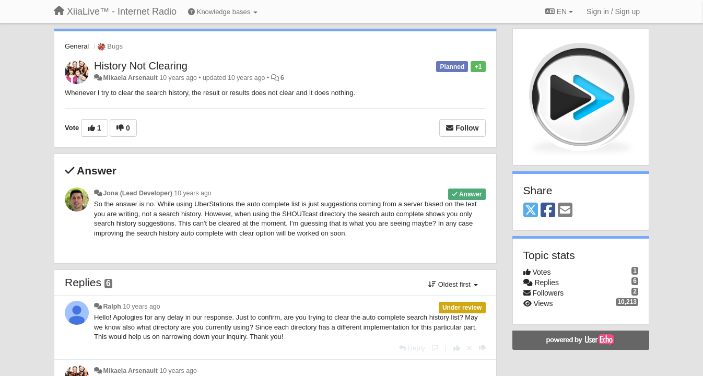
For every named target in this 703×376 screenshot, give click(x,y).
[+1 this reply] (456, 348)
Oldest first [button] (452, 284)
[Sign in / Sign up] (613, 11)
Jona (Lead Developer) (137, 193)
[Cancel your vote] (469, 348)
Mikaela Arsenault (130, 77)
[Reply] (412, 348)
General (77, 46)
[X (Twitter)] (530, 211)
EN (559, 11)
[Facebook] (548, 211)
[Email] (565, 211)
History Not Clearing (141, 66)
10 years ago (192, 193)
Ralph (112, 306)
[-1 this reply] (482, 348)
